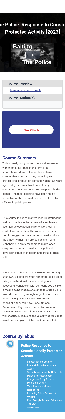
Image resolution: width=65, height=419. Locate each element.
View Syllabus (31, 129)
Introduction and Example (25, 90)
